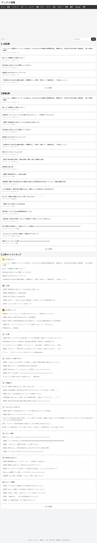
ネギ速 (12, 124)
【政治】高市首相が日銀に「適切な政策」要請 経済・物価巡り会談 (22, 159)
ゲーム (48, 7)
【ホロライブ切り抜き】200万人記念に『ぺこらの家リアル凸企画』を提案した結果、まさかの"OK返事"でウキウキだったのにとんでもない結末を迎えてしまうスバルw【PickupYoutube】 (48, 419)
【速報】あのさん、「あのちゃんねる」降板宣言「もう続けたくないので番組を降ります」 (29, 300)
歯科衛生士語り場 (7, 167)
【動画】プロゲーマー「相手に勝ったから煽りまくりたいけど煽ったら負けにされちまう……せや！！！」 (34, 348)
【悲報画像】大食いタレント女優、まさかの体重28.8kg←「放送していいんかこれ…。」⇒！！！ (31, 397)
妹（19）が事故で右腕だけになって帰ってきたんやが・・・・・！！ (23, 196)
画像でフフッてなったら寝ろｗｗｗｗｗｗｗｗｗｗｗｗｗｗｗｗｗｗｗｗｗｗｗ (26, 241)
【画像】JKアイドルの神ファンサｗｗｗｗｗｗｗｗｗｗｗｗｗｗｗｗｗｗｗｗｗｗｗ (27, 373)
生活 (54, 7)
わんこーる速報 (10, 482)
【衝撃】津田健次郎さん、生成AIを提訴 (14, 174)
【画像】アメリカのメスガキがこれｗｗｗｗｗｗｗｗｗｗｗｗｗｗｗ (22, 451)
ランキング (15, 7)
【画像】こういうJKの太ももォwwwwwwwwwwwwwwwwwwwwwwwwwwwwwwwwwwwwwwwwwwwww (33, 440)
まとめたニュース (15, 117)
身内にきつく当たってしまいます (12, 152)
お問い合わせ (66, 540)
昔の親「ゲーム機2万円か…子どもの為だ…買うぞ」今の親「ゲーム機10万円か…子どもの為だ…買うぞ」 (33, 427)
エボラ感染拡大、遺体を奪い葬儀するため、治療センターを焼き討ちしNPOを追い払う (28, 189)
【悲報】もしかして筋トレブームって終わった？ (16, 303)
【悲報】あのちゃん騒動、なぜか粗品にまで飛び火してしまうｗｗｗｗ (23, 489)
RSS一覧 (52, 540)
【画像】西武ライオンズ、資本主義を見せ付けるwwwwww (19, 366)
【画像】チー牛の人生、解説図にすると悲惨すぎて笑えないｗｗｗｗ (22, 485)
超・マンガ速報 (15, 228)
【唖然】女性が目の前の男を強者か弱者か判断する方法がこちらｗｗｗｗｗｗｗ (26, 401)
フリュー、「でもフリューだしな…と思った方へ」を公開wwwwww (22, 352)
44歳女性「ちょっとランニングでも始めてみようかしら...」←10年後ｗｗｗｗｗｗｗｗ (28, 115)
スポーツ (60, 7)
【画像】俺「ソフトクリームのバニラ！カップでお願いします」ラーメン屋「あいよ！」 (28, 324)
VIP (22, 7)
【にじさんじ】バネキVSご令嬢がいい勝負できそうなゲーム (20, 233)
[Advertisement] (48, 23)
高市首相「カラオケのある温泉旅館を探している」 (17, 211)
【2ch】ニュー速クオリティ (13, 358)
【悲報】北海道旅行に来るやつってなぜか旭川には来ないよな (20, 122)
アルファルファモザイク (12, 407)
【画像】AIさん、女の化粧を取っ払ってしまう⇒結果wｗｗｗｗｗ (22, 393)
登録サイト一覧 (44, 540)
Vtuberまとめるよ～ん (16, 236)
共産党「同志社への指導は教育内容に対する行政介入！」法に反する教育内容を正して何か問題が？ (32, 321)
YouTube (78, 7)
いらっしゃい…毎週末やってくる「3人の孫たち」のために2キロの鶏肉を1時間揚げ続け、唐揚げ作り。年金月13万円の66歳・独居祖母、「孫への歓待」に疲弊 (48, 264)
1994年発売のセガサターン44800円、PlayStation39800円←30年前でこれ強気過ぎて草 (28, 341)
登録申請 (58, 540)
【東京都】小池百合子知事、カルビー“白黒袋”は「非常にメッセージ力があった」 (26, 219)
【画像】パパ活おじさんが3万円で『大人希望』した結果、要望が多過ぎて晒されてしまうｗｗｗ (31, 362)
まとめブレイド (15, 52)
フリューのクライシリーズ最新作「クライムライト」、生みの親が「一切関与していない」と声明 (31, 345)
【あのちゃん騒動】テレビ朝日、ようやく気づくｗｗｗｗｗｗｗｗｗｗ (23, 472)
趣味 (71, 7)
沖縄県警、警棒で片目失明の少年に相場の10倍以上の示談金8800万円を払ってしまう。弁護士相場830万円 (34, 181)
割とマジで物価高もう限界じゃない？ (13, 58)
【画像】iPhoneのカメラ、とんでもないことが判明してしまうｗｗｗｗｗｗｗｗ (26, 369)
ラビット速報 (14, 243)
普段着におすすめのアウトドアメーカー (14, 72)
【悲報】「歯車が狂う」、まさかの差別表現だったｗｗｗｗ (20, 496)
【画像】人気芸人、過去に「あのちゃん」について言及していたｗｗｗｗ (24, 493)
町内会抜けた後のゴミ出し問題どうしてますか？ (16, 65)
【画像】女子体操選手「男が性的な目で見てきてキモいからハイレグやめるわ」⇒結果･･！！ (30, 390)
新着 (8, 7)
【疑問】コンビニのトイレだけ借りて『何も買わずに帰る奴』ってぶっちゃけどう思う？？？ (30, 468)
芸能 (66, 7)
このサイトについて (32, 540)
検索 (93, 39)
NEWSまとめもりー (11, 457)
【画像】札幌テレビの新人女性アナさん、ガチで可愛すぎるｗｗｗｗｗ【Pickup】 (26, 411)
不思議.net (13, 199)
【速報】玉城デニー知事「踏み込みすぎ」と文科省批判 (18, 317)
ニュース (31, 7)
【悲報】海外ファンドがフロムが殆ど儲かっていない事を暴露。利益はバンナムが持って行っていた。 (32, 338)
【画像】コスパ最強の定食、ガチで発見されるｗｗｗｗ (18, 500)
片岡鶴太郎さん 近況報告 (10, 328)
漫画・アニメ (40, 7)
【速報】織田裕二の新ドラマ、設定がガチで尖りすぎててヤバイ (21, 465)
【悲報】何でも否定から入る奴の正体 (13, 204)
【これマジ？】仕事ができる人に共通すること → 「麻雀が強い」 (21, 376)
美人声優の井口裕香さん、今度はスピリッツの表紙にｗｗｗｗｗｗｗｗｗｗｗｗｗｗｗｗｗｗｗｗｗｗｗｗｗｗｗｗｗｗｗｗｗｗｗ (41, 226)
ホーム (3, 7)
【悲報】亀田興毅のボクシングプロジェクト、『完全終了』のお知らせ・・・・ (26, 461)
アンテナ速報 (8, 2)
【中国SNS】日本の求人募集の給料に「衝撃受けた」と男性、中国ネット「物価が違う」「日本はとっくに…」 (35, 80)
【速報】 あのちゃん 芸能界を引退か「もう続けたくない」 (20, 444)
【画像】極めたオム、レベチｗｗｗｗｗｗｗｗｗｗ (17, 414)
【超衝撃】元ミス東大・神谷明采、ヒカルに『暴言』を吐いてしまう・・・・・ (26, 476)
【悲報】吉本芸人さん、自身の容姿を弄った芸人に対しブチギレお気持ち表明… (26, 448)
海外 (84, 7)
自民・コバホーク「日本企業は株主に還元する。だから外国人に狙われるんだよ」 (26, 423)
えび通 (7, 334)
